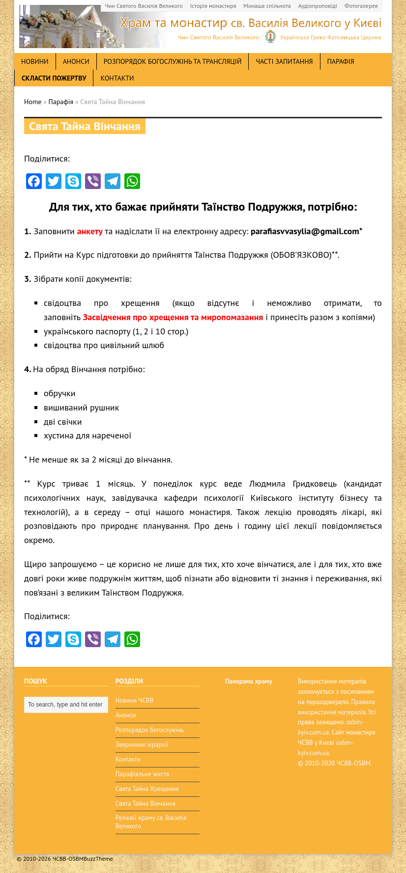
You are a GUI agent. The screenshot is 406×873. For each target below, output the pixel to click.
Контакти (117, 78)
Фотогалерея (361, 5)
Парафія (340, 61)
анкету (90, 231)
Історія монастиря (213, 5)
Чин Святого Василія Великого (144, 5)
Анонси (126, 715)
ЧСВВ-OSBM (354, 763)
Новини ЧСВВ (134, 700)
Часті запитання (284, 61)
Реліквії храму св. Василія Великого (151, 822)
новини (35, 61)
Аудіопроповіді (317, 5)
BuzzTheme (98, 858)
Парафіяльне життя (142, 774)
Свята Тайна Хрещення (147, 789)
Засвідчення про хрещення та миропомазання (173, 317)
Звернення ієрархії (142, 744)
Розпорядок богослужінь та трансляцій (173, 61)
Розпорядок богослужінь (150, 730)
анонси (76, 61)
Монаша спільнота (266, 5)
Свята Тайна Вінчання (145, 803)
